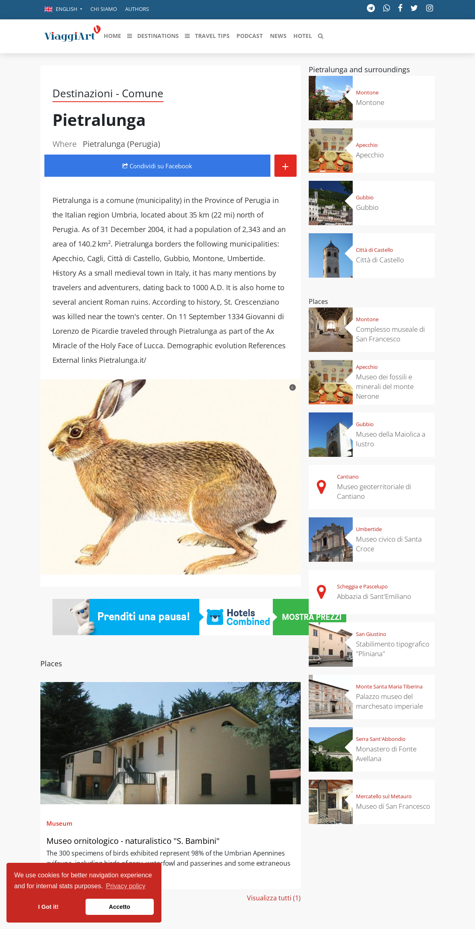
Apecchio (367, 145)
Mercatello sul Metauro (384, 796)
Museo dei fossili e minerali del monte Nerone (385, 386)
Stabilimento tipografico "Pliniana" (392, 648)
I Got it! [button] (48, 907)
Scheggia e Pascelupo (362, 586)
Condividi (157, 166)
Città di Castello (374, 249)
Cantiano (348, 476)
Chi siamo (103, 9)
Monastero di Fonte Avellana (386, 753)
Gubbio (365, 197)
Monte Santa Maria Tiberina (389, 686)
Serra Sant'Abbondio (381, 739)
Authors (137, 9)
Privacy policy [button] (126, 886)
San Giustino (371, 634)
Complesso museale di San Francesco (390, 333)
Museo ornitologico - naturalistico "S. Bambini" (133, 840)
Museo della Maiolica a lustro (390, 438)
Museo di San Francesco (393, 806)
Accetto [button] (119, 907)
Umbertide (369, 529)
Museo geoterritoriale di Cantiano (374, 491)
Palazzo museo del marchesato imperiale (389, 701)
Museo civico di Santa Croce (389, 543)
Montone (367, 92)
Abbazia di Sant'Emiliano (374, 596)
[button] (63, 9)
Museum (59, 823)
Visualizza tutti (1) (274, 897)
